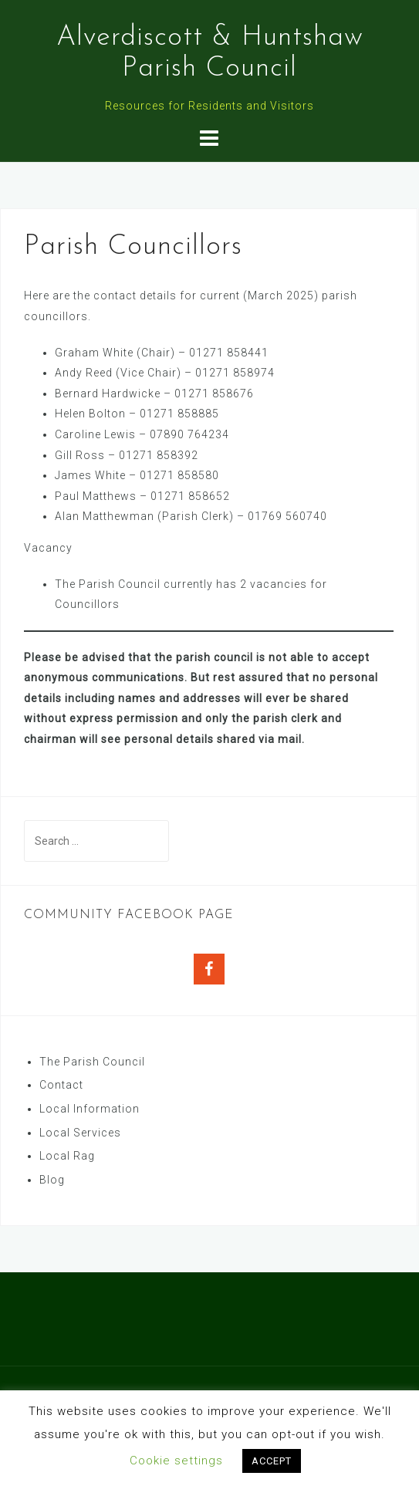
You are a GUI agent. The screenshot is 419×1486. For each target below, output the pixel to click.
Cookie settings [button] (176, 1460)
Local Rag (67, 1156)
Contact (61, 1085)
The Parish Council (92, 1061)
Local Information (89, 1109)
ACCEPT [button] (272, 1461)
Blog (52, 1180)
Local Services (80, 1132)
